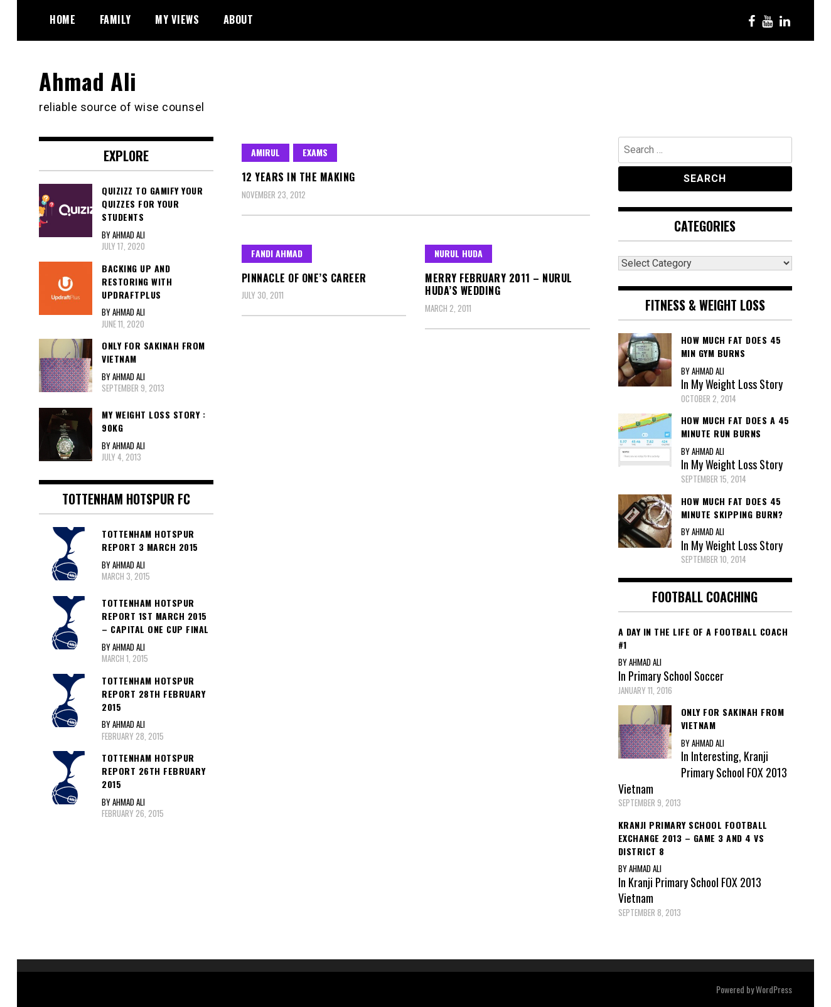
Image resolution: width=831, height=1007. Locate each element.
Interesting (715, 756)
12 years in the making (298, 176)
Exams (315, 152)
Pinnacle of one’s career (304, 277)
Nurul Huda (458, 253)
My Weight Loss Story (737, 384)
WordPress (774, 989)
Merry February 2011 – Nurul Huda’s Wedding (498, 284)
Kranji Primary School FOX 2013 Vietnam (702, 772)
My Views (177, 19)
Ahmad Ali (88, 80)
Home (62, 19)
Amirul (265, 152)
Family (115, 19)
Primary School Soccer (676, 676)
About (238, 19)
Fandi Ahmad (277, 253)
